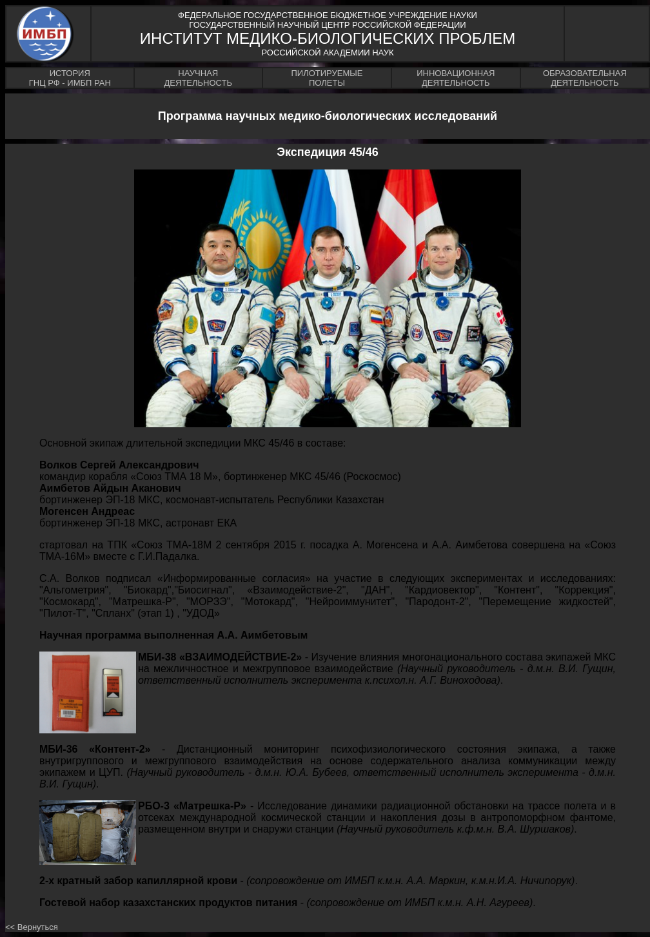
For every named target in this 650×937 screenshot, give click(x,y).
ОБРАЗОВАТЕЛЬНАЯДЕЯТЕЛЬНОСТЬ (585, 78)
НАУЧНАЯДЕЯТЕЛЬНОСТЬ (198, 78)
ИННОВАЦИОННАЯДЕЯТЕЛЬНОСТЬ (456, 78)
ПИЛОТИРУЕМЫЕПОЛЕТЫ (326, 78)
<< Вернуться (31, 927)
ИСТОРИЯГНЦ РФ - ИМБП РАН (70, 78)
